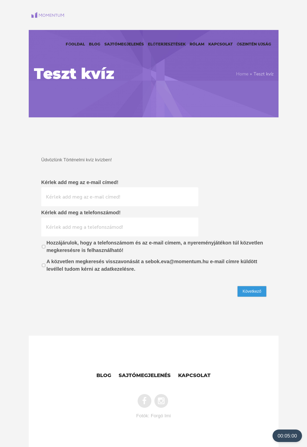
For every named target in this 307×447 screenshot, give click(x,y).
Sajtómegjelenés (145, 375)
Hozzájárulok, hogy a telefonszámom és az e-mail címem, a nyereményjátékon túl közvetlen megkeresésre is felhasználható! (154, 246)
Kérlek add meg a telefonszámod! (81, 212)
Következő (252, 291)
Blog (103, 375)
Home (242, 74)
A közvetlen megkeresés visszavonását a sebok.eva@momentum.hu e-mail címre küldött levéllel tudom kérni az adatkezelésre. (151, 265)
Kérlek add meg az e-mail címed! (79, 182)
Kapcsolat (194, 375)
